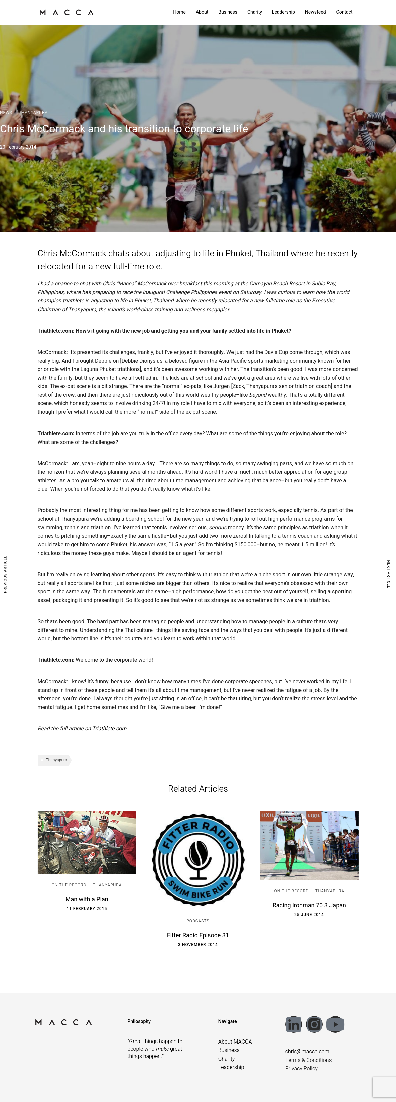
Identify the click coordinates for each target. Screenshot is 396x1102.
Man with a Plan (86, 899)
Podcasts (197, 921)
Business (227, 12)
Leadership (283, 12)
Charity (254, 12)
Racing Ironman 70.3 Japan (309, 905)
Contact (344, 12)
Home (179, 12)
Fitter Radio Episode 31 (198, 935)
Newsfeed (315, 12)
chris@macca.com (307, 1052)
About (202, 12)
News (6, 113)
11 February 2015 (87, 909)
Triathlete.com (109, 729)
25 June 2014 (309, 915)
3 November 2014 (198, 945)
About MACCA (235, 1042)
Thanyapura (33, 113)
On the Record (69, 885)
